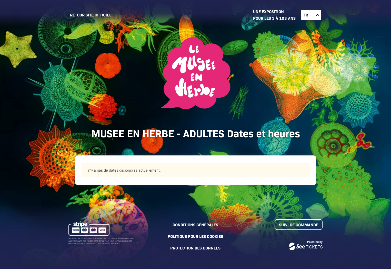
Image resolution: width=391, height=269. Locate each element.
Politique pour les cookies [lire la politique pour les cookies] (195, 236)
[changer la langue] (311, 15)
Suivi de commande (298, 224)
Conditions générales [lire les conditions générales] (195, 224)
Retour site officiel (90, 14)
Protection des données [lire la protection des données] (195, 248)
